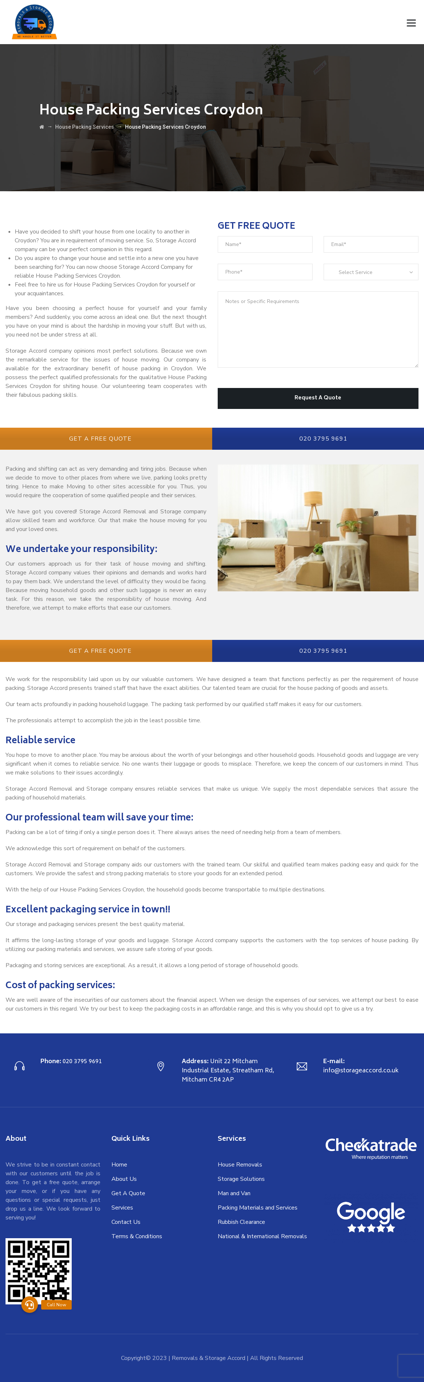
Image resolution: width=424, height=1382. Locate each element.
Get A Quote (128, 1193)
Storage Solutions (241, 1179)
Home (119, 1165)
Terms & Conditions (136, 1236)
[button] (29, 1304)
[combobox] (371, 272)
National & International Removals (262, 1236)
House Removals (240, 1165)
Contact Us (125, 1222)
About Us (124, 1179)
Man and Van (234, 1193)
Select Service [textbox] (356, 272)
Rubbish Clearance (241, 1222)
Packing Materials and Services (257, 1208)
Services (122, 1208)
